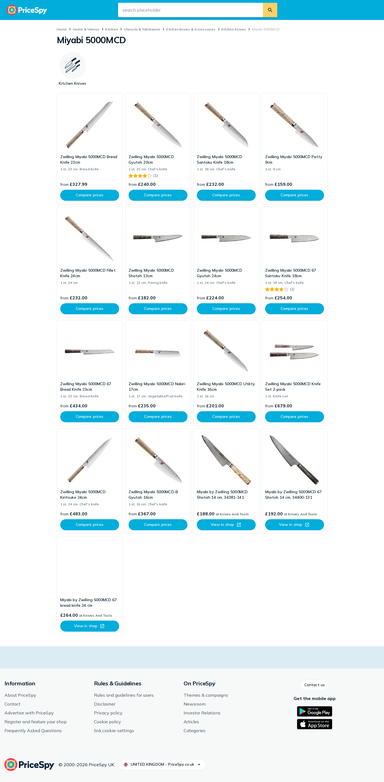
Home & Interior (86, 29)
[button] (314, 685)
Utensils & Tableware (142, 29)
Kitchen (111, 29)
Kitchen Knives (233, 29)
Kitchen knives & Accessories (190, 29)
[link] (90, 148)
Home (62, 29)
